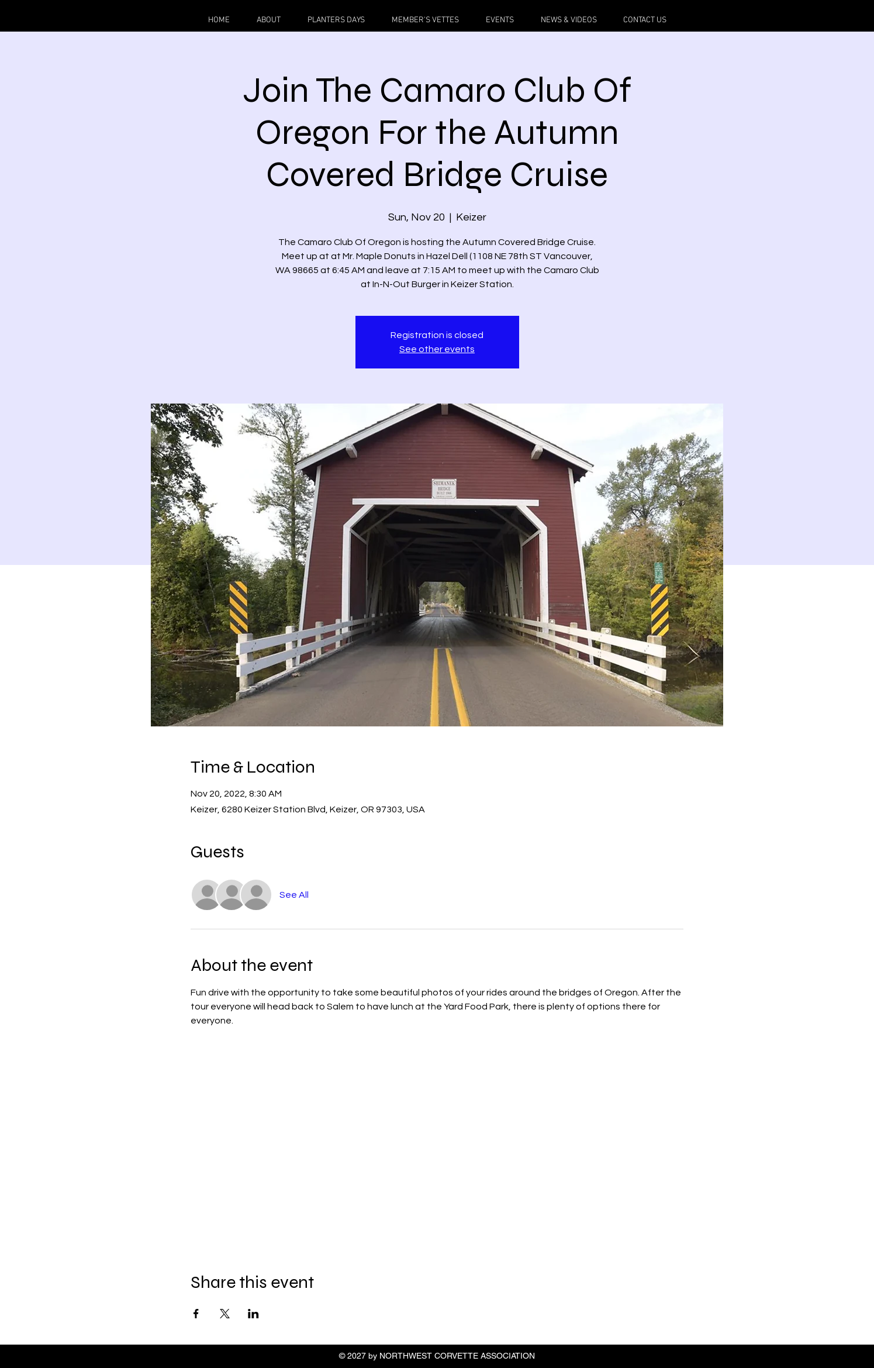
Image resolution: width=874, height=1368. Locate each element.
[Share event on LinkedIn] (253, 1313)
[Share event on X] (224, 1313)
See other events (437, 349)
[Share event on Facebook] (196, 1313)
